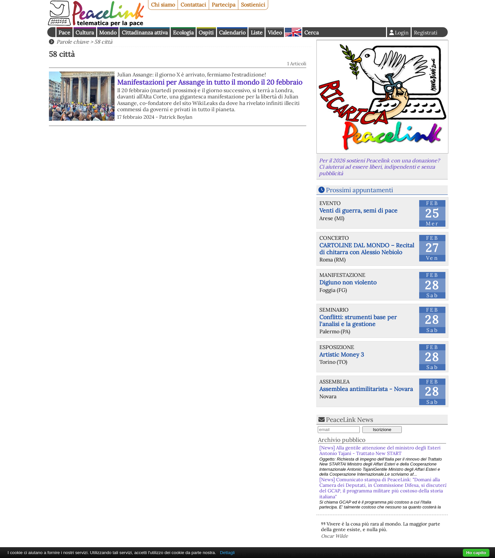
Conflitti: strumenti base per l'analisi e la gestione (358, 320)
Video (275, 32)
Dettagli (227, 552)
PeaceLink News (349, 420)
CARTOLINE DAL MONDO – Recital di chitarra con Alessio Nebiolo (366, 248)
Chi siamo (163, 4)
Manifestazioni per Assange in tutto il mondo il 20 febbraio (209, 82)
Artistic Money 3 (341, 354)
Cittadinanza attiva (145, 32)
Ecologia (183, 32)
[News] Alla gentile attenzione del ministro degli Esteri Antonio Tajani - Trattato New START (380, 450)
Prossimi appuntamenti (359, 190)
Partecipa (223, 4)
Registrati (426, 32)
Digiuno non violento (348, 282)
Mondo (108, 32)
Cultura (84, 32)
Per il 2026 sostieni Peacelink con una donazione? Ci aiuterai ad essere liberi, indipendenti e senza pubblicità (379, 166)
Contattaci (193, 4)
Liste (257, 32)
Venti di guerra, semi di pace (358, 210)
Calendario (232, 32)
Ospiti (206, 32)
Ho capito (476, 552)
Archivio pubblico (341, 440)
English (293, 32)
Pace (64, 32)
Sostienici (253, 4)
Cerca (311, 32)
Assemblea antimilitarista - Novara (366, 389)
